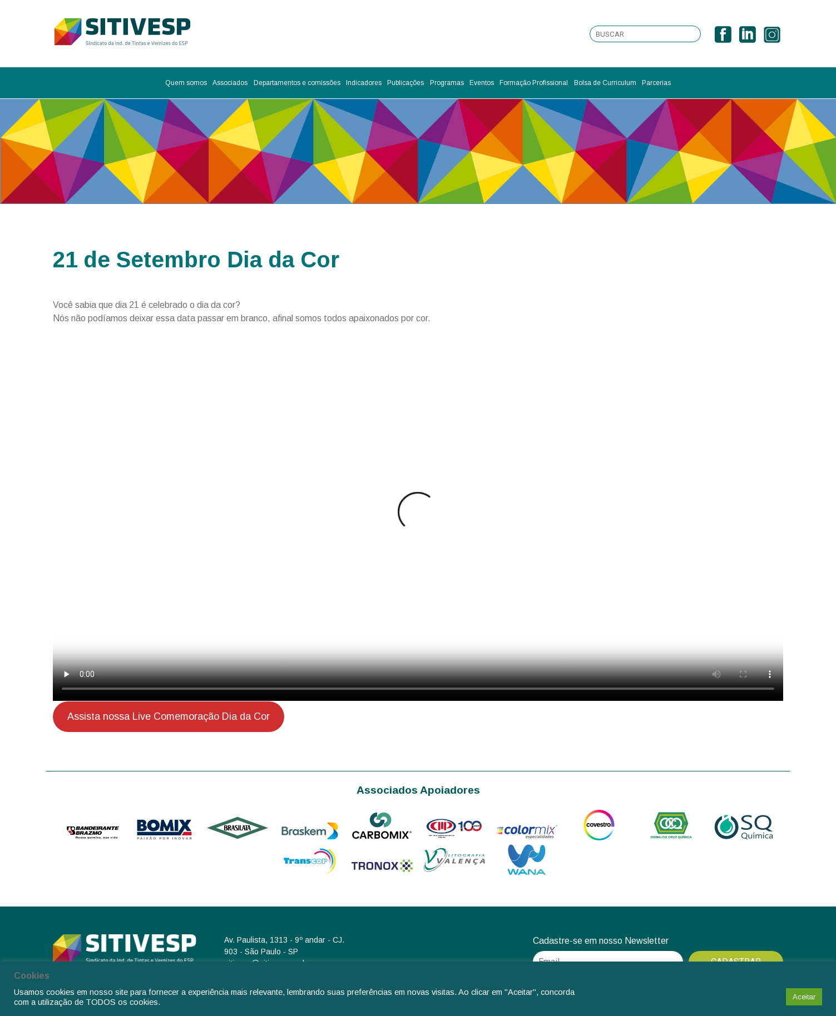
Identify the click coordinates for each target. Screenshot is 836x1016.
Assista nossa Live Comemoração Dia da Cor (168, 716)
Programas (447, 83)
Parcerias (656, 83)
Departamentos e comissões (297, 83)
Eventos (481, 83)
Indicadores (364, 83)
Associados (230, 83)
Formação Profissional (533, 83)
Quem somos (186, 83)
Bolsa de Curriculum (605, 83)
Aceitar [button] (804, 997)
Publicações (405, 83)
